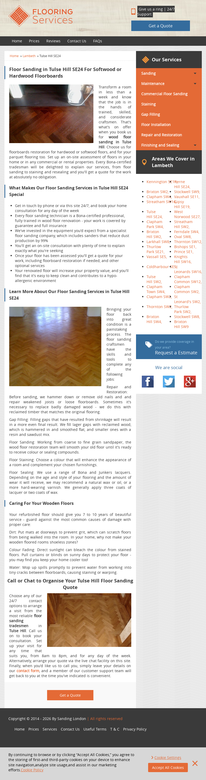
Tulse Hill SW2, (154, 279)
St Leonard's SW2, (187, 299)
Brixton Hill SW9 (181, 324)
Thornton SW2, (159, 306)
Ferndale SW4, (186, 231)
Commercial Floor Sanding (164, 93)
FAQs (97, 40)
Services (50, 729)
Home (17, 40)
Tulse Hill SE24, (155, 214)
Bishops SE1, (185, 246)
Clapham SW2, (159, 296)
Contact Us (76, 40)
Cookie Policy (32, 769)
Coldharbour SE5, (162, 266)
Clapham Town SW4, (156, 289)
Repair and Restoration (161, 134)
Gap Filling (150, 114)
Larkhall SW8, (158, 241)
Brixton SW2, (158, 191)
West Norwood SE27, (187, 214)
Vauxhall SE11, (186, 196)
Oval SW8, (183, 236)
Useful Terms (95, 729)
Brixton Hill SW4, (154, 319)
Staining (148, 104)
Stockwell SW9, (187, 191)
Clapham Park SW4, (155, 224)
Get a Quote (161, 26)
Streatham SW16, (162, 201)
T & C (114, 729)
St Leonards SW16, (188, 269)
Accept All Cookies (168, 767)
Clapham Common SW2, (186, 289)
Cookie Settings (167, 757)
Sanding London (71, 718)
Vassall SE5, (157, 256)
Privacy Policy (135, 729)
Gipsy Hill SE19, (182, 204)
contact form (28, 670)
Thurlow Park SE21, (155, 249)
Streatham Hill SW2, (183, 224)
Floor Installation (156, 124)
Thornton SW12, (188, 241)
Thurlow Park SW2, (182, 309)
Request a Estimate (171, 347)
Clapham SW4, (159, 196)
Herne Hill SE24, (182, 184)
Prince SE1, (183, 251)
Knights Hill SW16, (183, 259)
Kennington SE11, (162, 181)
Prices (34, 40)
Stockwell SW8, (187, 316)
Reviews (53, 40)
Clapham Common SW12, (188, 279)
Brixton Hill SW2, (154, 234)
